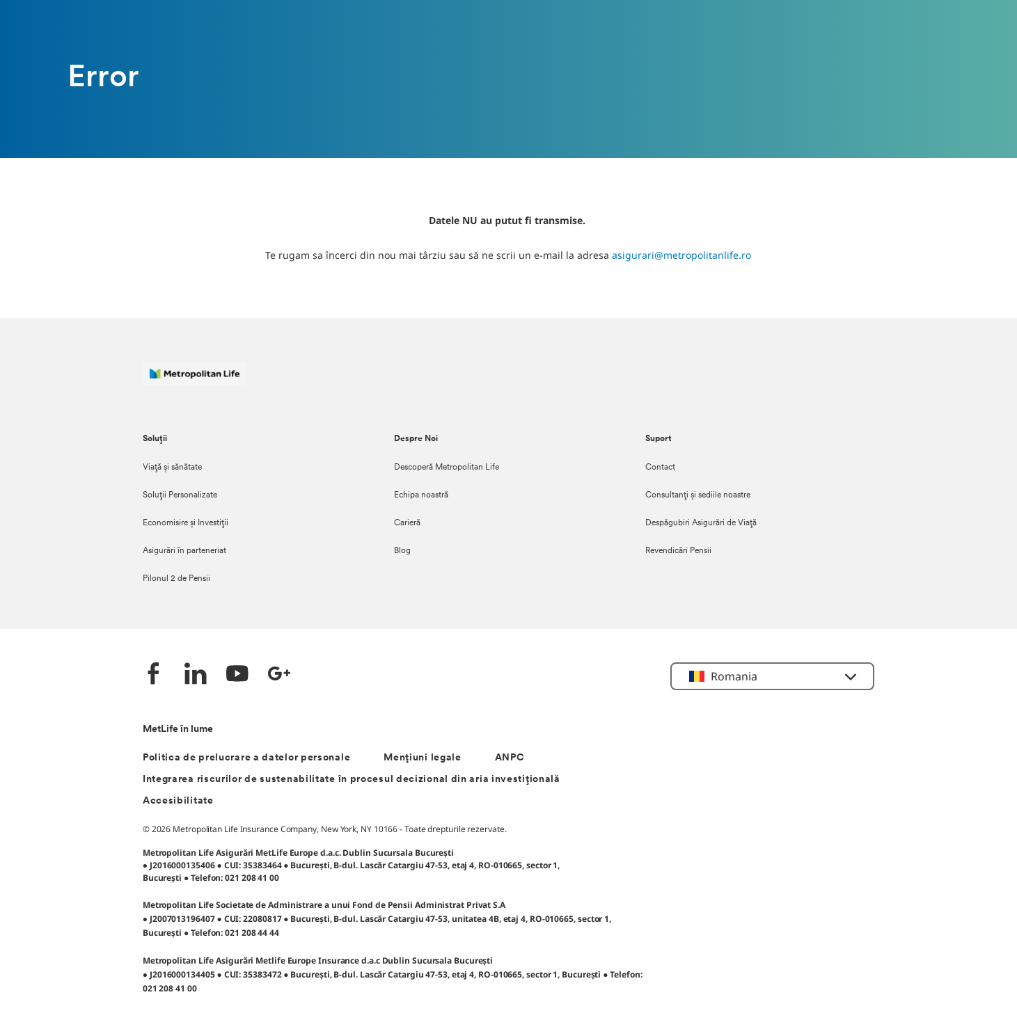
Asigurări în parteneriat (184, 551)
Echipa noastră (421, 495)
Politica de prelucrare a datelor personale (246, 758)
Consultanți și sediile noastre (697, 495)
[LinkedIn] (195, 675)
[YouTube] (237, 675)
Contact (660, 467)
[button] (772, 676)
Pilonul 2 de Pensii (176, 579)
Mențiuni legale (423, 758)
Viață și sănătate (172, 467)
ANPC (510, 758)
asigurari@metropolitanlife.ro (681, 255)
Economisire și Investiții (185, 523)
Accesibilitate (178, 801)
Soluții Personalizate (180, 495)
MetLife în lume (178, 729)
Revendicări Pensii (678, 551)
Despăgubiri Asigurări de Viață (701, 523)
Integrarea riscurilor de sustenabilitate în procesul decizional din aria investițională (351, 779)
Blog (402, 551)
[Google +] (279, 675)
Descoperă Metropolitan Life (446, 467)
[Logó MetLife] (194, 381)
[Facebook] (154, 675)
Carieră (407, 523)
